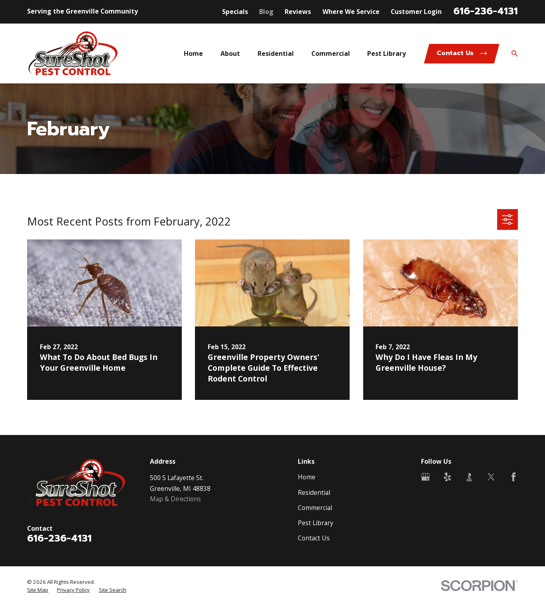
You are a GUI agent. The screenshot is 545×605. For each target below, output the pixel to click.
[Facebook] (513, 477)
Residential (314, 492)
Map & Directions (175, 498)
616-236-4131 (485, 11)
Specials (235, 11)
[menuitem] (37, 589)
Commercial (315, 507)
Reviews (298, 11)
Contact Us (314, 538)
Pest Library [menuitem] (386, 53)
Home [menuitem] (193, 53)
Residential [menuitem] (276, 53)
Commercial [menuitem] (330, 53)
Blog (266, 11)
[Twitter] (491, 477)
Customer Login (416, 11)
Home (306, 477)
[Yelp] (447, 477)
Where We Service (351, 11)
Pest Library (315, 522)
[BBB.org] (469, 477)
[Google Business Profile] (425, 477)
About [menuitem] (230, 53)
